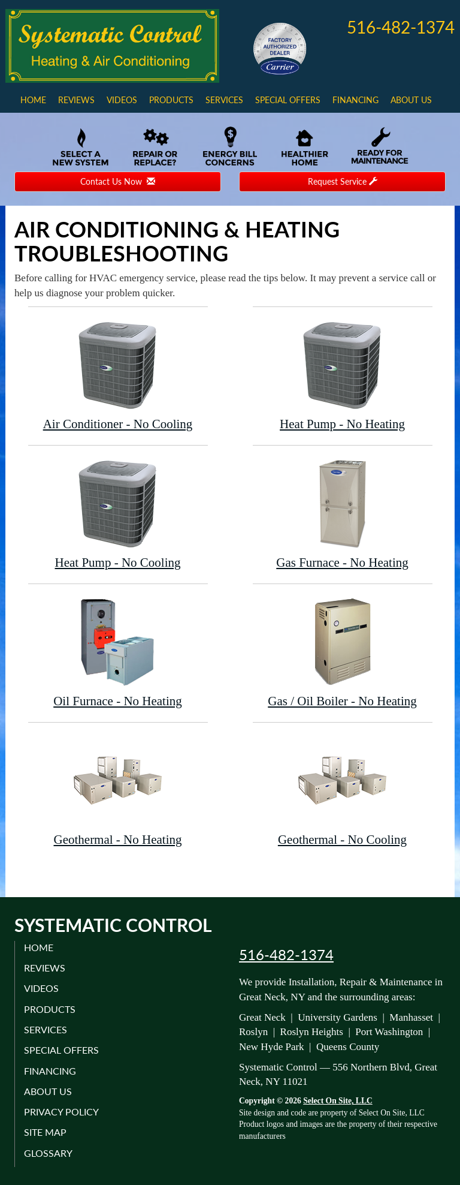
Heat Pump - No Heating (342, 375)
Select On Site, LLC (338, 1100)
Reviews (76, 100)
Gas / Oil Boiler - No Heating (342, 652)
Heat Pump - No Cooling (118, 514)
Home (33, 100)
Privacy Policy (61, 1111)
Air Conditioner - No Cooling (118, 375)
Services (224, 100)
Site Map (45, 1132)
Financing (355, 100)
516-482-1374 (286, 954)
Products (171, 100)
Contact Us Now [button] (117, 181)
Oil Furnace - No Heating (118, 652)
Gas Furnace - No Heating (342, 514)
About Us (411, 100)
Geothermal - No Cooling (342, 791)
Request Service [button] (342, 181)
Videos (122, 100)
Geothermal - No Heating (118, 791)
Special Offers (287, 100)
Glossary (48, 1153)
